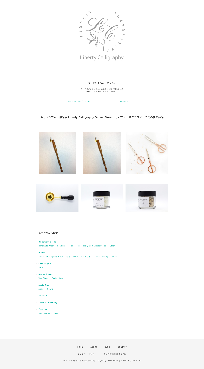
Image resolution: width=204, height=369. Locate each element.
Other (112, 246)
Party (41, 267)
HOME (80, 347)
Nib (78, 246)
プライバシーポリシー (87, 354)
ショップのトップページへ (79, 101)
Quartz (50, 289)
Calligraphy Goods (47, 242)
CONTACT (122, 347)
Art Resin (43, 296)
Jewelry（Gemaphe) (48, 303)
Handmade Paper (46, 246)
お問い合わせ (124, 101)
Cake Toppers (45, 263)
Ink (72, 246)
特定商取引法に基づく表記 (115, 354)
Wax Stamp (44, 278)
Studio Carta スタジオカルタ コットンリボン (58, 257)
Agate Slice (44, 285)
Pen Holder (62, 246)
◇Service (43, 309)
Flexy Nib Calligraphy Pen (94, 246)
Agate (41, 289)
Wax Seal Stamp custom (49, 313)
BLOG (107, 347)
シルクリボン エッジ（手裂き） (95, 257)
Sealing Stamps (46, 274)
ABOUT (94, 347)
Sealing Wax (57, 278)
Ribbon (42, 253)
